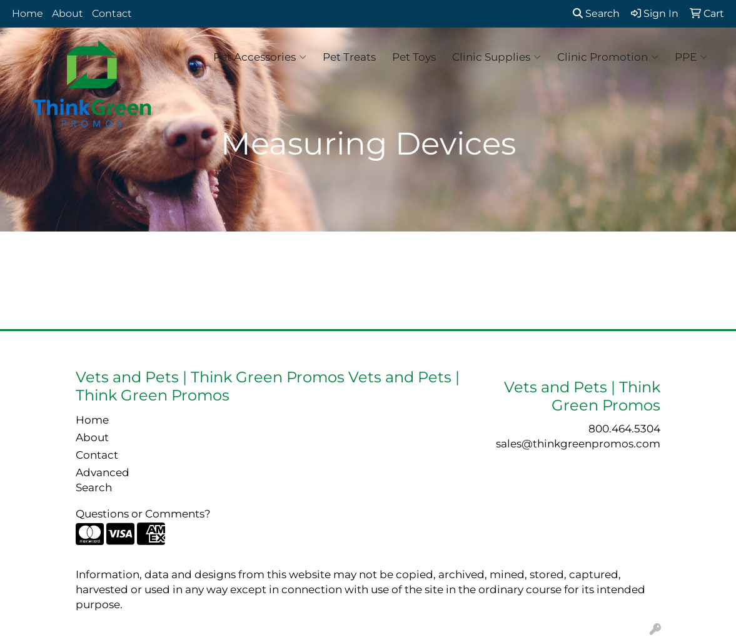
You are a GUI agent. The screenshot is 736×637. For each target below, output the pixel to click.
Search (596, 13)
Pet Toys (414, 56)
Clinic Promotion (607, 56)
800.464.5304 (624, 428)
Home (27, 13)
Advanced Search (102, 480)
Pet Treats (349, 56)
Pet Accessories (259, 56)
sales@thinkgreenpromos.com (578, 443)
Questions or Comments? (143, 513)
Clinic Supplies (496, 56)
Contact (112, 13)
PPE (691, 56)
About (67, 13)
